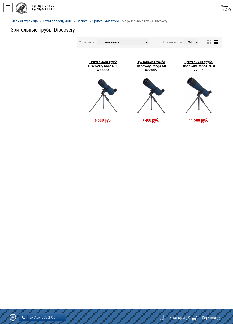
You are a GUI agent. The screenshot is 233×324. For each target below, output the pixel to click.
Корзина (211, 317)
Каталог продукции (57, 21)
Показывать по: (172, 42)
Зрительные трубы (106, 21)
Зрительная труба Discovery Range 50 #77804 (103, 66)
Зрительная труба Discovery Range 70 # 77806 (198, 66)
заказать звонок (38, 318)
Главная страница (24, 21)
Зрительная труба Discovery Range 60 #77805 (151, 66)
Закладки (179, 317)
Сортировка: (87, 42)
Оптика (82, 21)
